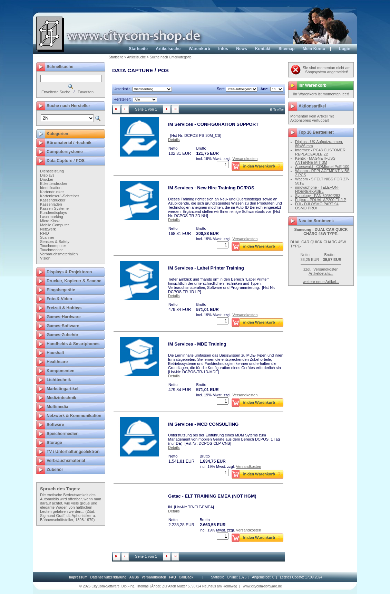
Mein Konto (314, 48)
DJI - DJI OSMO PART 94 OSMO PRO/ (317, 206)
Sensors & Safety (54, 241)
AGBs (134, 577)
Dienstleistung (52, 171)
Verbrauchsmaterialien (59, 254)
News (241, 48)
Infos (223, 48)
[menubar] (131, 577)
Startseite (138, 48)
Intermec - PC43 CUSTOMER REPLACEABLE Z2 (320, 152)
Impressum (78, 577)
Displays (47, 175)
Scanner (47, 237)
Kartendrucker (52, 192)
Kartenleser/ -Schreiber (59, 196)
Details (174, 140)
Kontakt (263, 48)
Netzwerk (48, 229)
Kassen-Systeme (54, 208)
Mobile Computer (54, 225)
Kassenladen (51, 204)
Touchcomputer (53, 246)
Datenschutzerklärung (108, 577)
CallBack (186, 577)
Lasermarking (51, 217)
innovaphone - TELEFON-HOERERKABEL (317, 189)
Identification (50, 188)
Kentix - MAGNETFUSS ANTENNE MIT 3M (315, 160)
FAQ (172, 577)
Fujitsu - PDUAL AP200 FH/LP (320, 200)
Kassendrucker (52, 200)
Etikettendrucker (53, 183)
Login (344, 48)
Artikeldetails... (321, 273)
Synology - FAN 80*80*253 (317, 196)
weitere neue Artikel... (321, 282)
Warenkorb (199, 48)
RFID (44, 233)
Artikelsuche (168, 48)
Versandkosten (245, 159)
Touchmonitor (51, 250)
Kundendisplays (53, 212)
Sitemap (287, 48)
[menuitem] (78, 577)
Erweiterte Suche (55, 92)
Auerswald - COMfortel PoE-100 (322, 166)
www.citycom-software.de (262, 586)
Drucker (46, 179)
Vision (45, 258)
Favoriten (86, 92)
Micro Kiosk (50, 221)
